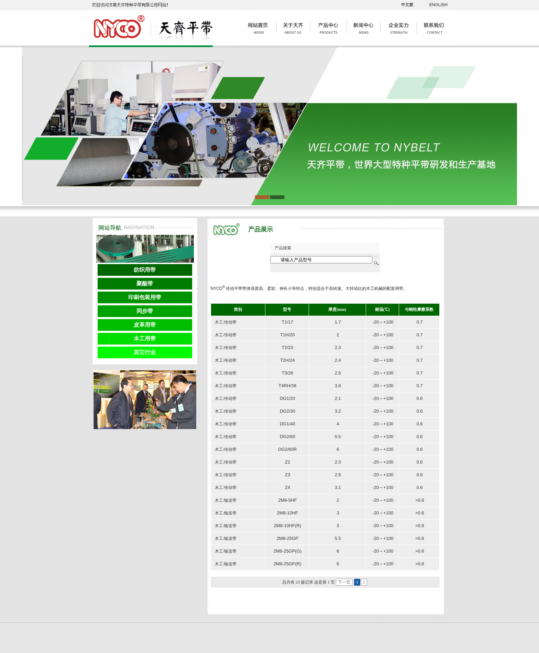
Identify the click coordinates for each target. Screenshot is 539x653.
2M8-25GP (287, 538)
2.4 (338, 360)
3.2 (338, 411)
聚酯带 (144, 283)
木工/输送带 (225, 500)
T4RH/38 (287, 385)
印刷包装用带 (144, 297)
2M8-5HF (287, 500)
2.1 (338, 398)
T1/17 (287, 322)
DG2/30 (287, 411)
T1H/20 (287, 334)
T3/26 (287, 373)
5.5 (338, 436)
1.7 (338, 322)
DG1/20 (287, 398)
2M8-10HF (287, 512)
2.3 (338, 347)
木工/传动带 (225, 322)
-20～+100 (382, 322)
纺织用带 (145, 270)
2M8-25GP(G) (287, 551)
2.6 (338, 373)
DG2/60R (287, 449)
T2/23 (287, 347)
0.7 (420, 322)
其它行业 (145, 352)
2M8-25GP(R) (287, 563)
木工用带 (145, 338)
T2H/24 (287, 360)
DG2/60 (287, 436)
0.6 (420, 398)
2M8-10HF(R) (287, 525)
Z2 (287, 462)
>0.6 (419, 500)
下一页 (344, 582)
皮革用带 (145, 325)
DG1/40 (287, 423)
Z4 (287, 487)
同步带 (144, 311)
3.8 (338, 385)
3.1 (338, 487)
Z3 (287, 474)
